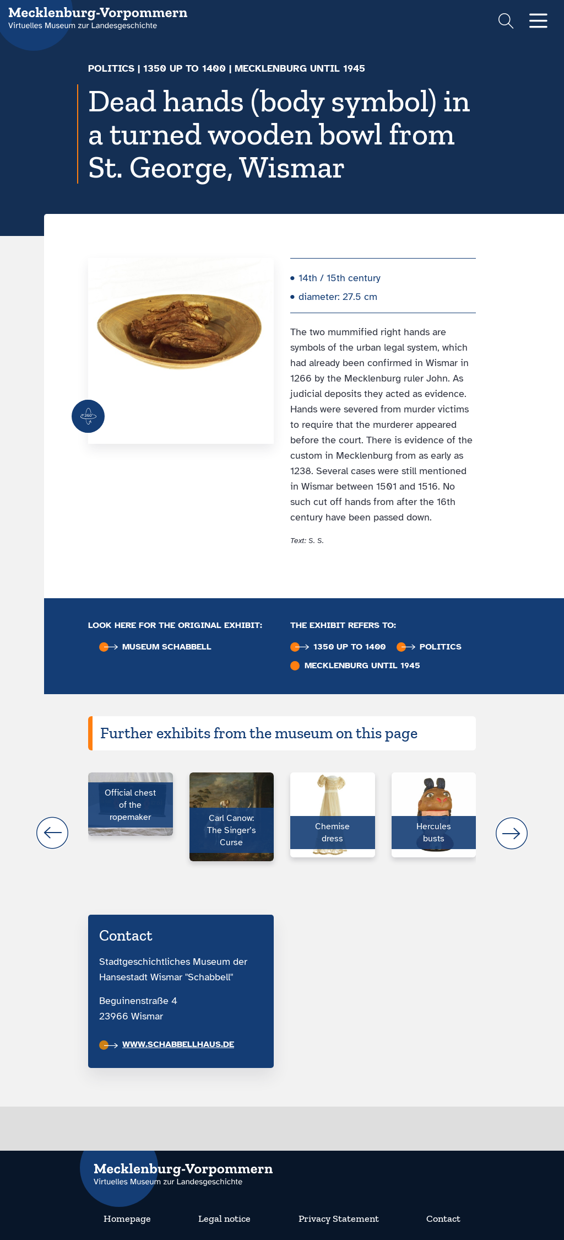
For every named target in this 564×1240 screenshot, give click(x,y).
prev (52, 833)
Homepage (127, 1218)
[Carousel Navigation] (282, 833)
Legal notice (224, 1218)
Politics (111, 68)
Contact (443, 1218)
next (511, 833)
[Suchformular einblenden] (506, 22)
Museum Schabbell (158, 647)
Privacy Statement (339, 1218)
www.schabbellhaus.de (169, 1044)
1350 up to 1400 (184, 68)
